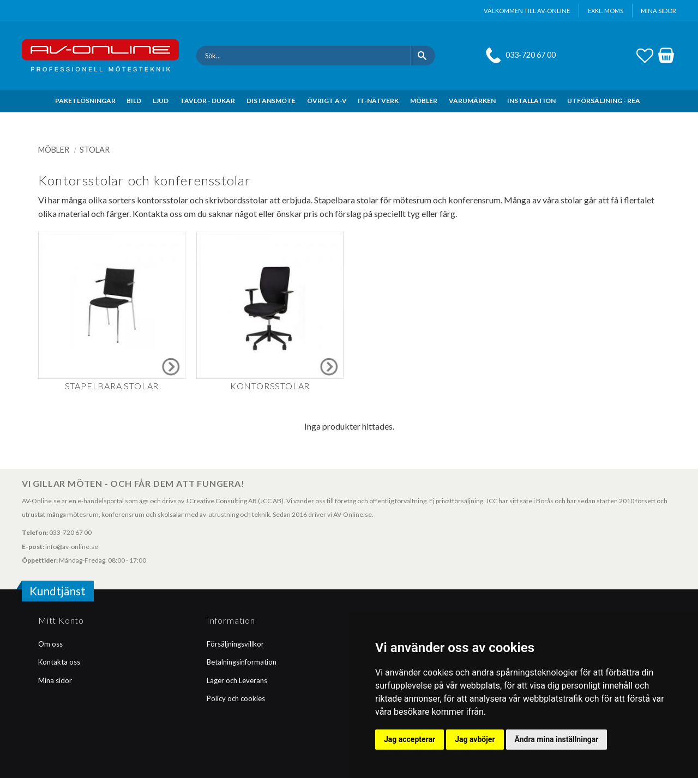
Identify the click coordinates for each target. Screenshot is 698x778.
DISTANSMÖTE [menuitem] (271, 101)
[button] (644, 54)
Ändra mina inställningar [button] (557, 739)
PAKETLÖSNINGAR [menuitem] (85, 101)
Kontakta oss (59, 662)
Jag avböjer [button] (475, 739)
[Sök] (423, 55)
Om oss (50, 644)
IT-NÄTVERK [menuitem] (378, 101)
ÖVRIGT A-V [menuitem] (327, 101)
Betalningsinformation (241, 662)
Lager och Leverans (237, 680)
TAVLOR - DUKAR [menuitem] (207, 101)
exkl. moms (605, 10)
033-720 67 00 (531, 54)
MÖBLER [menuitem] (423, 101)
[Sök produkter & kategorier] (303, 55)
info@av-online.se (71, 546)
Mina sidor (55, 680)
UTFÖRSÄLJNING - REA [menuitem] (603, 101)
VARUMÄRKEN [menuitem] (472, 101)
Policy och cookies (236, 698)
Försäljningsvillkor (235, 644)
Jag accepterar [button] (409, 739)
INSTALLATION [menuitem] (531, 101)
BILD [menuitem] (134, 101)
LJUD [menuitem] (161, 101)
